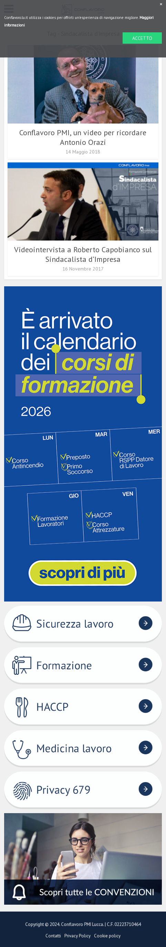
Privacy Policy (77, 936)
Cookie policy (107, 936)
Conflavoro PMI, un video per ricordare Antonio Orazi (82, 137)
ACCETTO (142, 38)
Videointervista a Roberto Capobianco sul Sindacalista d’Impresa (83, 254)
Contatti (53, 936)
